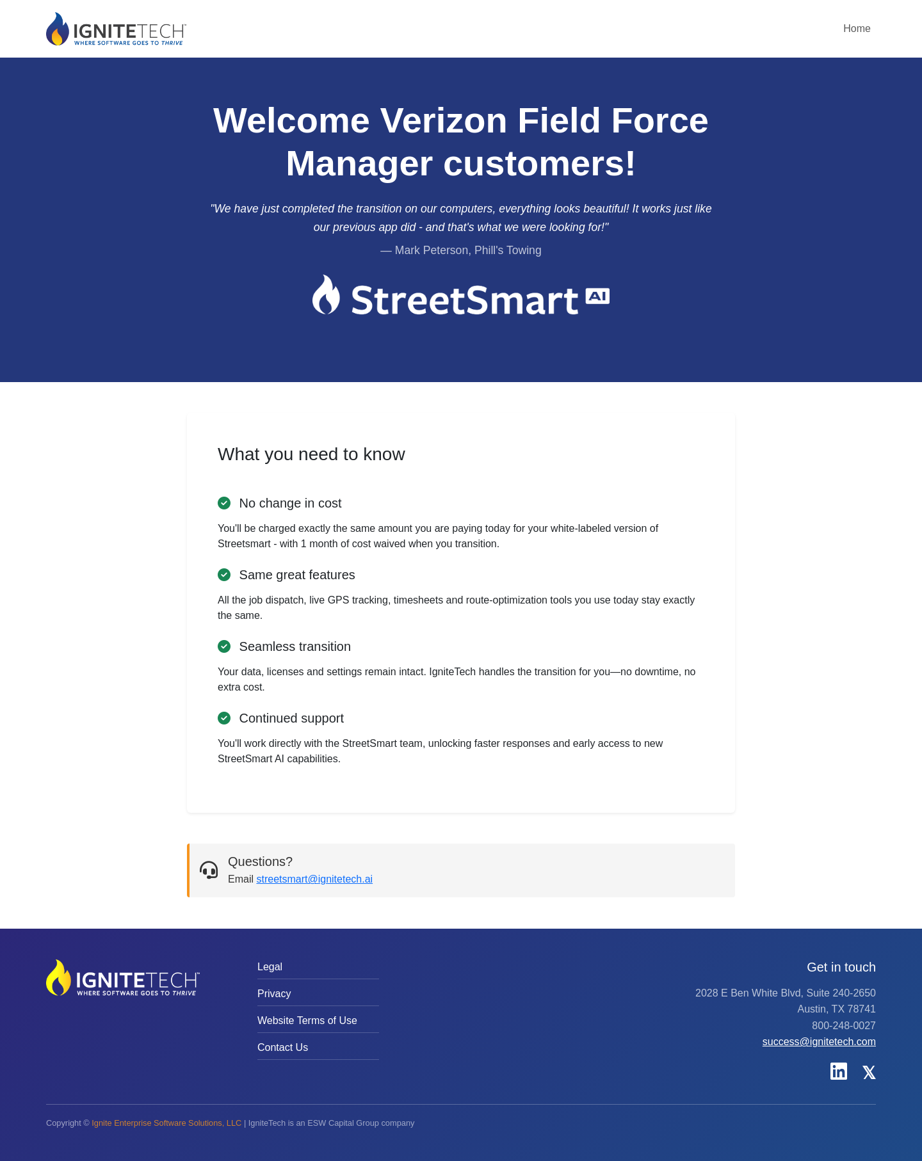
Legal (269, 966)
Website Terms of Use (307, 1020)
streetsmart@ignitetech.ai (314, 879)
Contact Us (282, 1047)
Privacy (274, 993)
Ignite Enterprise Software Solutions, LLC (166, 1123)
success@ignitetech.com (819, 1041)
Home (857, 28)
